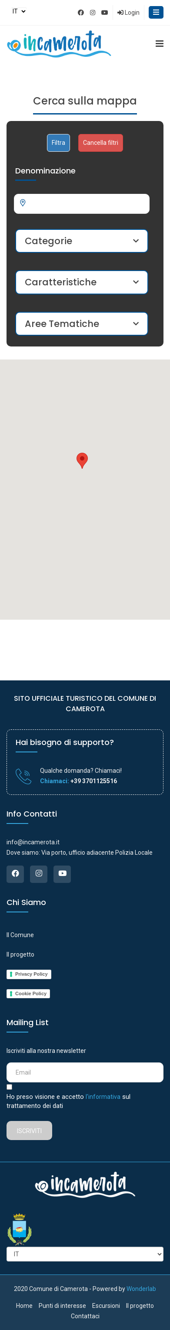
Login (128, 12)
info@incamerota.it (33, 842)
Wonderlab (141, 1288)
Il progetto (20, 954)
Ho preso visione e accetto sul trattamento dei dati (68, 1101)
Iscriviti (29, 1130)
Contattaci (85, 1316)
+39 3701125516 (93, 781)
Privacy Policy (31, 974)
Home (24, 1305)
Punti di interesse (62, 1305)
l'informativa (103, 1096)
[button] (82, 461)
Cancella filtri (100, 142)
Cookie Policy (31, 993)
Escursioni (106, 1305)
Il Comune (20, 934)
